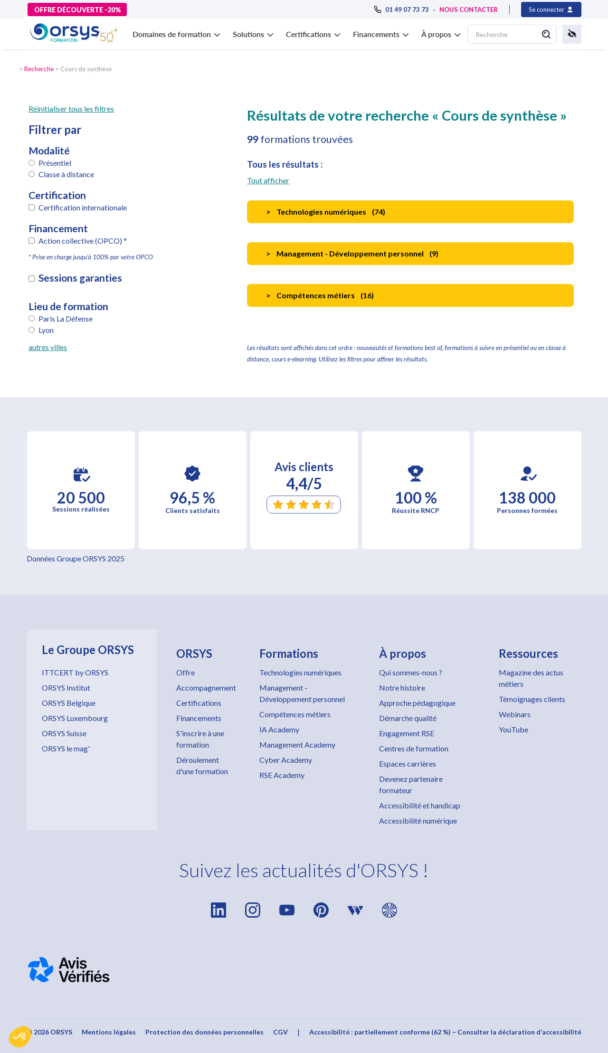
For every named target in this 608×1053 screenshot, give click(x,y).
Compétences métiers (295, 714)
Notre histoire (402, 687)
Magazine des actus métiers (531, 678)
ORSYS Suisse (64, 733)
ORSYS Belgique (68, 702)
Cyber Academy (285, 759)
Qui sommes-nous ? (410, 672)
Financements (198, 717)
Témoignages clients (532, 698)
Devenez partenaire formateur (411, 784)
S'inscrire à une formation (200, 739)
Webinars (515, 714)
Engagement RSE (406, 733)
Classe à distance (66, 174)
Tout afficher (268, 180)
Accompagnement (206, 687)
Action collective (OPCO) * (82, 240)
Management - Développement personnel (302, 693)
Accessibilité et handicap (419, 805)
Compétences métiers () (320, 295)
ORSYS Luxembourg (75, 717)
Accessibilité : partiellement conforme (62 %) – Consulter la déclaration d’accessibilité (445, 1032)
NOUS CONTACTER (468, 9)
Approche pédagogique (417, 702)
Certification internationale (82, 207)
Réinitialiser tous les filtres (71, 108)
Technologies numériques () (325, 211)
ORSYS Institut (66, 687)
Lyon (46, 329)
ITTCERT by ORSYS (75, 672)
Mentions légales (109, 1032)
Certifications (198, 702)
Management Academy (297, 744)
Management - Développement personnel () (352, 253)
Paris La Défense (65, 318)
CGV (280, 1032)
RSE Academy (281, 774)
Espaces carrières (407, 763)
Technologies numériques (300, 672)
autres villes (47, 346)
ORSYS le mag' (66, 748)
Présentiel (54, 162)
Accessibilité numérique (418, 820)
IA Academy (279, 729)
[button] (20, 1036)
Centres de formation (413, 748)
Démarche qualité (408, 717)
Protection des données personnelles (204, 1032)
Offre (185, 672)
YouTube (513, 729)
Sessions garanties (80, 278)
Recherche (39, 69)
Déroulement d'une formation (202, 765)
